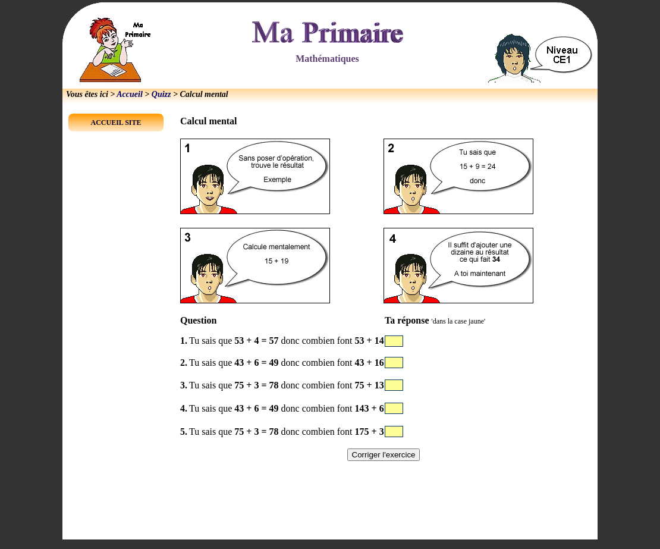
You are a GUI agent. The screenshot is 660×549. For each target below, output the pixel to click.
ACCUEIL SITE (115, 122)
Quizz (161, 94)
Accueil (130, 94)
